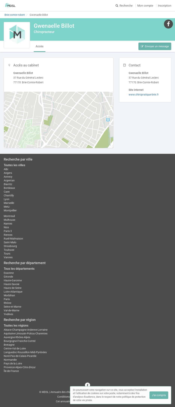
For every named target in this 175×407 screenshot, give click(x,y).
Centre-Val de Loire (15, 348)
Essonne (9, 272)
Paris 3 (8, 231)
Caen (7, 191)
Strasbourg (10, 246)
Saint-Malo (10, 242)
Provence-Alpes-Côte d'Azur (20, 367)
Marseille (9, 202)
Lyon (6, 199)
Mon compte (145, 5)
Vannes (8, 257)
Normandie (10, 359)
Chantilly (9, 195)
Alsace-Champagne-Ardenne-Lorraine (25, 329)
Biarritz (8, 184)
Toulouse (9, 249)
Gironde (8, 276)
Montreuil (9, 216)
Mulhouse (9, 219)
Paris (7, 299)
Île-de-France (11, 370)
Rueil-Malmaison (13, 238)
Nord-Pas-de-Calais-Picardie (20, 355)
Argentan (9, 180)
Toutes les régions (16, 325)
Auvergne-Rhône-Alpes (17, 337)
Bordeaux (9, 187)
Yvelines (8, 314)
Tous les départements (19, 268)
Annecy (8, 176)
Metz (7, 206)
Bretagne (9, 344)
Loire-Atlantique (13, 291)
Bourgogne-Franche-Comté (19, 340)
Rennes (8, 234)
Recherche (124, 5)
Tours (7, 253)
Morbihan (9, 295)
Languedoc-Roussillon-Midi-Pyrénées (25, 352)
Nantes (8, 223)
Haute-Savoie (11, 284)
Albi (6, 169)
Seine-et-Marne (12, 306)
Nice (6, 227)
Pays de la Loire (13, 363)
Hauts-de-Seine (12, 287)
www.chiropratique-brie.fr (144, 94)
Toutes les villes (14, 165)
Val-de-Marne (11, 310)
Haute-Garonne (13, 280)
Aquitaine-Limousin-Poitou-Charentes (25, 333)
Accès (40, 46)
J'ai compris (159, 395)
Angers (8, 172)
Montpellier (10, 210)
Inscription (164, 5)
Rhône (7, 302)
